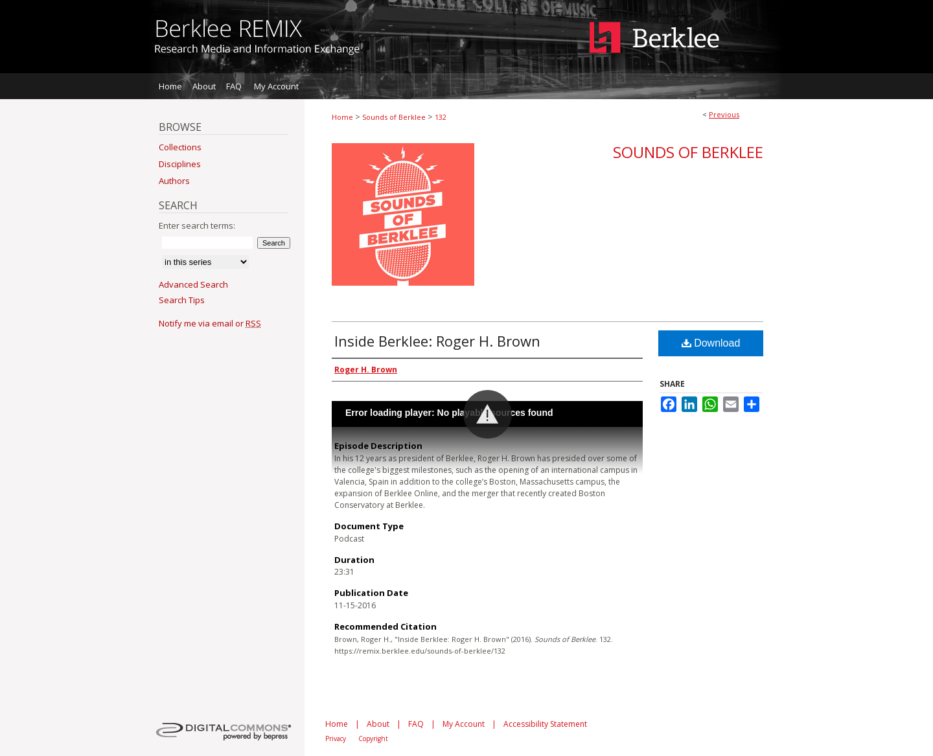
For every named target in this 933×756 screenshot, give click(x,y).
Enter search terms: (197, 225)
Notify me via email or (210, 323)
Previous (724, 114)
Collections (180, 147)
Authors (174, 181)
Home (342, 117)
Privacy (335, 738)
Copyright (373, 738)
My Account (464, 723)
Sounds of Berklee (394, 117)
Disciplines (180, 164)
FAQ (416, 723)
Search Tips (182, 300)
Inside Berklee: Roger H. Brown (437, 340)
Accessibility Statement (545, 723)
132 (440, 117)
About (378, 723)
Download (711, 343)
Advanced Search (193, 284)
